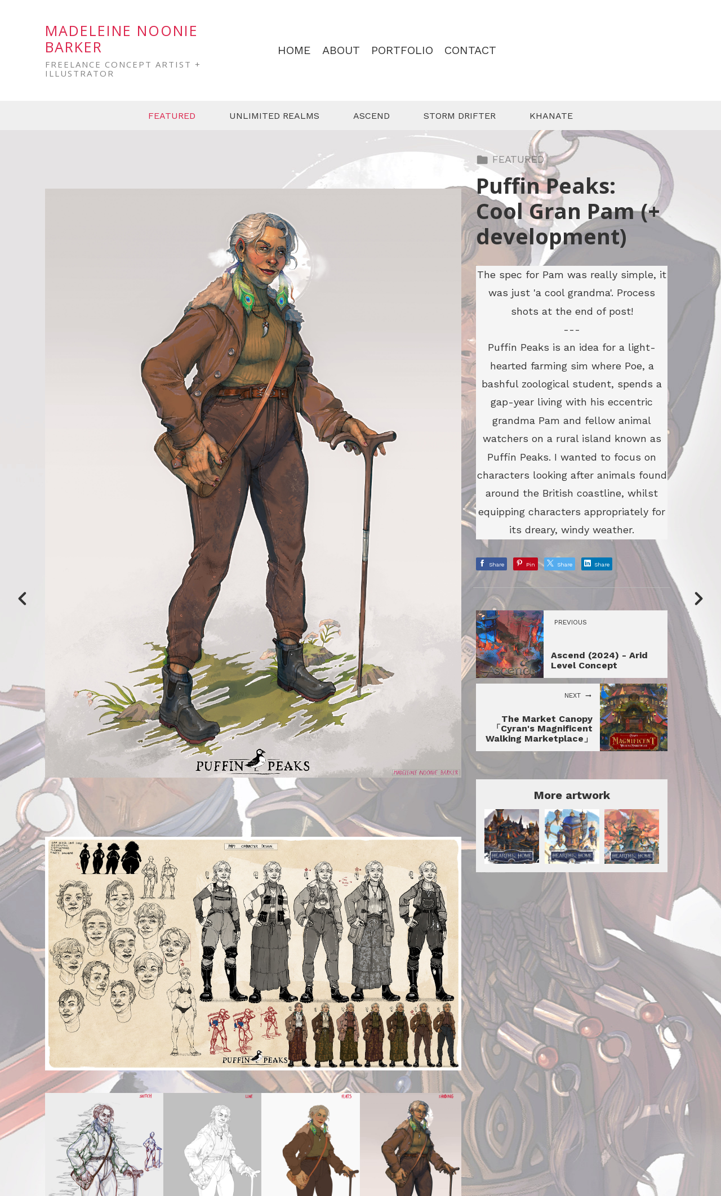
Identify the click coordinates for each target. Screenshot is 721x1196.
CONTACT (470, 50)
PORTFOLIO (402, 50)
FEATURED (171, 115)
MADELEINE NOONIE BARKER (121, 38)
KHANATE (551, 115)
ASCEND (371, 115)
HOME (294, 50)
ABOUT (341, 50)
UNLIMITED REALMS (274, 115)
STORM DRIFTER (460, 115)
